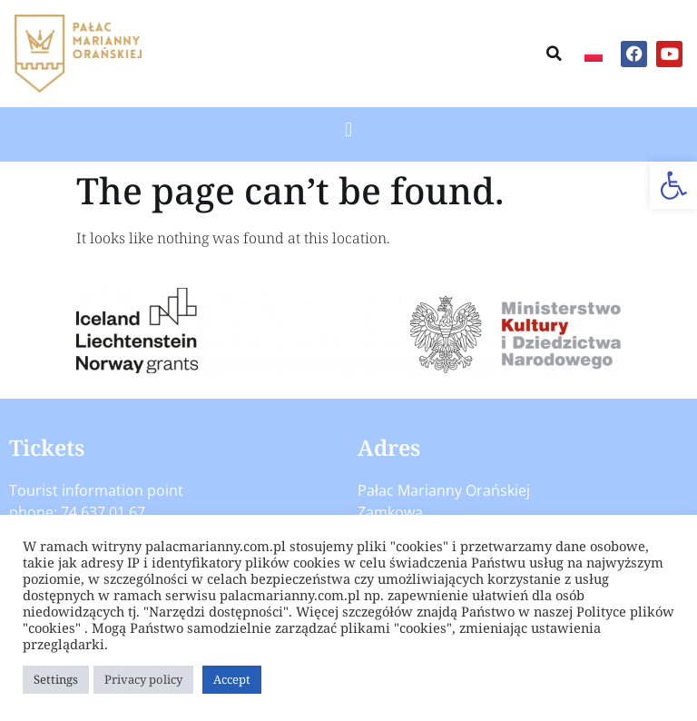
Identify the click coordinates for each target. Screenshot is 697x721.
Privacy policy (143, 679)
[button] (673, 185)
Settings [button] (56, 679)
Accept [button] (231, 679)
